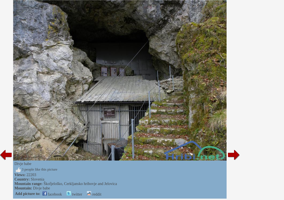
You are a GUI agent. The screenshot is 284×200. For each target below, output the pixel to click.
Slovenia (37, 179)
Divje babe (41, 188)
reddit (94, 194)
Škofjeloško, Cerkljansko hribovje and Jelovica (80, 184)
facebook (52, 194)
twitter (74, 194)
